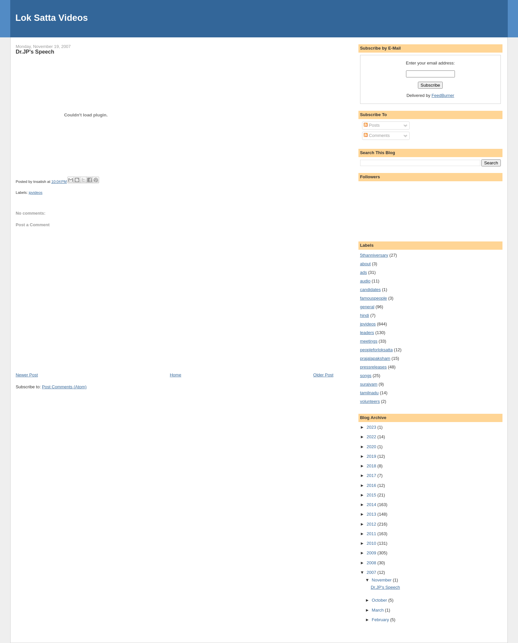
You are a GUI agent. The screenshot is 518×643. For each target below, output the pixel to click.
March (378, 610)
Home (175, 374)
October (380, 600)
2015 (372, 495)
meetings (369, 341)
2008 (372, 562)
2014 (372, 504)
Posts (372, 125)
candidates (370, 289)
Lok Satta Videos (51, 18)
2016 (372, 485)
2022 (372, 436)
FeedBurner (442, 95)
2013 (372, 514)
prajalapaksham (375, 358)
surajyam (369, 384)
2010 (372, 543)
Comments (376, 135)
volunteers (370, 401)
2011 (372, 533)
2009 (372, 552)
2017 (372, 475)
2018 (372, 465)
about (365, 263)
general (367, 306)
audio (365, 281)
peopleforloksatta (376, 349)
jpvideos (35, 192)
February (381, 619)
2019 (372, 456)
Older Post (323, 374)
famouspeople (373, 298)
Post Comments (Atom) (64, 386)
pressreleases (373, 366)
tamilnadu (369, 392)
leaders (367, 332)
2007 (372, 572)
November (382, 580)
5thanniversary (374, 255)
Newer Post (27, 374)
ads (363, 272)
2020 (372, 446)
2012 (372, 524)
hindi (364, 315)
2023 (372, 427)
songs (366, 375)
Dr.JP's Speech (35, 52)
